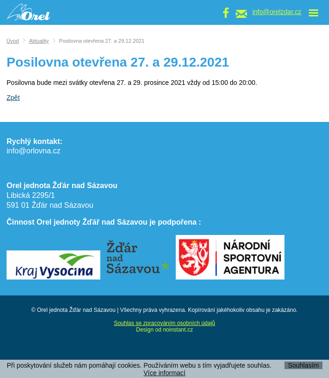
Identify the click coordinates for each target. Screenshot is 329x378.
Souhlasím (303, 365)
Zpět (13, 97)
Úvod (13, 41)
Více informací (164, 373)
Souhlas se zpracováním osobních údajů (164, 323)
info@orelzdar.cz (276, 11)
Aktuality (39, 41)
